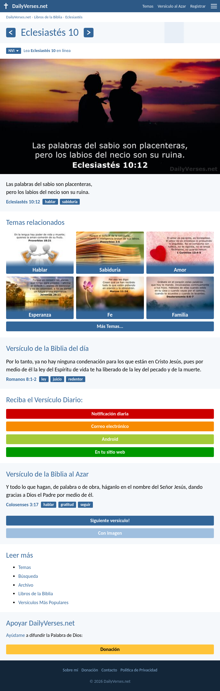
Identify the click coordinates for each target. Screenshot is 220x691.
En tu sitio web (110, 452)
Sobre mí (70, 670)
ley (43, 379)
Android (110, 439)
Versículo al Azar (172, 6)
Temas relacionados (35, 222)
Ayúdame (15, 635)
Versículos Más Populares (43, 602)
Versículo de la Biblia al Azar (47, 474)
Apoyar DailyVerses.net (40, 623)
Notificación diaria (109, 414)
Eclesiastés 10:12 (23, 202)
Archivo (25, 585)
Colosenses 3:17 (22, 504)
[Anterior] (11, 32)
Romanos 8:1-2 (21, 379)
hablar (50, 201)
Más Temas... (110, 326)
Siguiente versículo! (110, 520)
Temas (147, 6)
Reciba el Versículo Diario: (44, 399)
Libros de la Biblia (48, 17)
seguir (85, 504)
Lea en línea (47, 50)
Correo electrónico (110, 426)
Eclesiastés (73, 17)
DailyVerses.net (18, 17)
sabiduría (70, 201)
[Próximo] (88, 32)
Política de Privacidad (138, 670)
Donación (110, 649)
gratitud (67, 504)
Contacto (109, 670)
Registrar (198, 6)
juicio (57, 379)
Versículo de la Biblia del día (47, 348)
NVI (14, 50)
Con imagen (110, 533)
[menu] (214, 8)
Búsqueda (28, 576)
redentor (75, 379)
